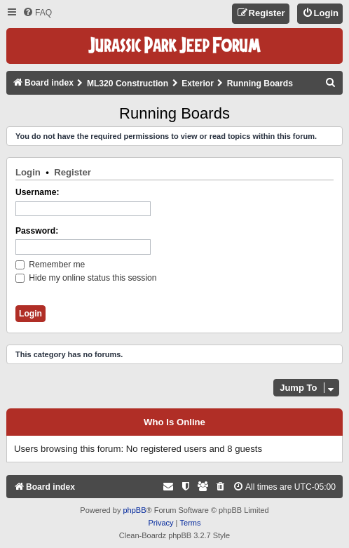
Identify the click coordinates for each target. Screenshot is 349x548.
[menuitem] (37, 13)
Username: (37, 192)
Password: (36, 231)
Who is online (174, 422)
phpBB (134, 510)
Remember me (50, 264)
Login (28, 172)
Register (72, 172)
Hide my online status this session (86, 278)
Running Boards (174, 113)
